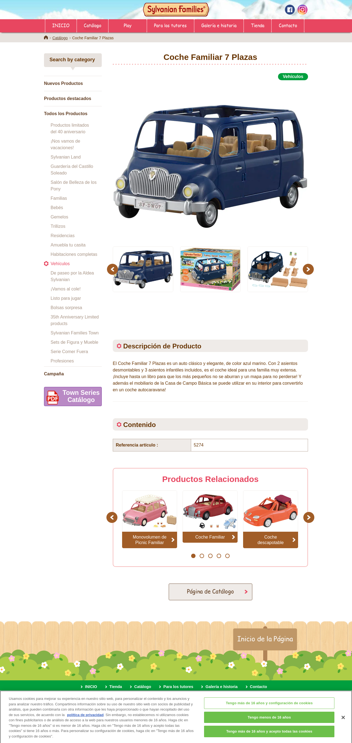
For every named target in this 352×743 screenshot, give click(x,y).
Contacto (288, 25)
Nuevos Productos (63, 83)
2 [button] (201, 556)
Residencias (63, 235)
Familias (59, 198)
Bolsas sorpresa (66, 307)
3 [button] (210, 556)
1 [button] (193, 556)
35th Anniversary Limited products (75, 320)
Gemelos (59, 217)
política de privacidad (85, 719)
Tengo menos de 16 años (269, 721)
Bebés (57, 207)
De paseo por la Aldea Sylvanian (72, 276)
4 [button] (218, 556)
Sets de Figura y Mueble (74, 342)
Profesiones (62, 361)
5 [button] (227, 556)
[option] (210, 160)
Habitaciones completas (74, 254)
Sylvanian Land (66, 157)
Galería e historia (219, 25)
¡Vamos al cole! (66, 289)
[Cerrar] (343, 721)
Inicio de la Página (265, 638)
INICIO (61, 25)
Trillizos (58, 226)
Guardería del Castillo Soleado (72, 169)
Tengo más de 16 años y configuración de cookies (269, 707)
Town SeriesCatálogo (72, 397)
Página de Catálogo (210, 591)
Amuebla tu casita (68, 245)
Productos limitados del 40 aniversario (70, 128)
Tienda (257, 25)
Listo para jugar (66, 298)
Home (46, 37)
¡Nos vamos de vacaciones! (65, 144)
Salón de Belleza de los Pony (74, 185)
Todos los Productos (65, 113)
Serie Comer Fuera (69, 351)
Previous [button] (113, 269)
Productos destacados (67, 98)
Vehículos (60, 263)
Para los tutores (170, 25)
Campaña (54, 374)
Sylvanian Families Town (75, 333)
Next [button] (309, 269)
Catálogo (92, 25)
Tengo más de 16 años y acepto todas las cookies (269, 735)
